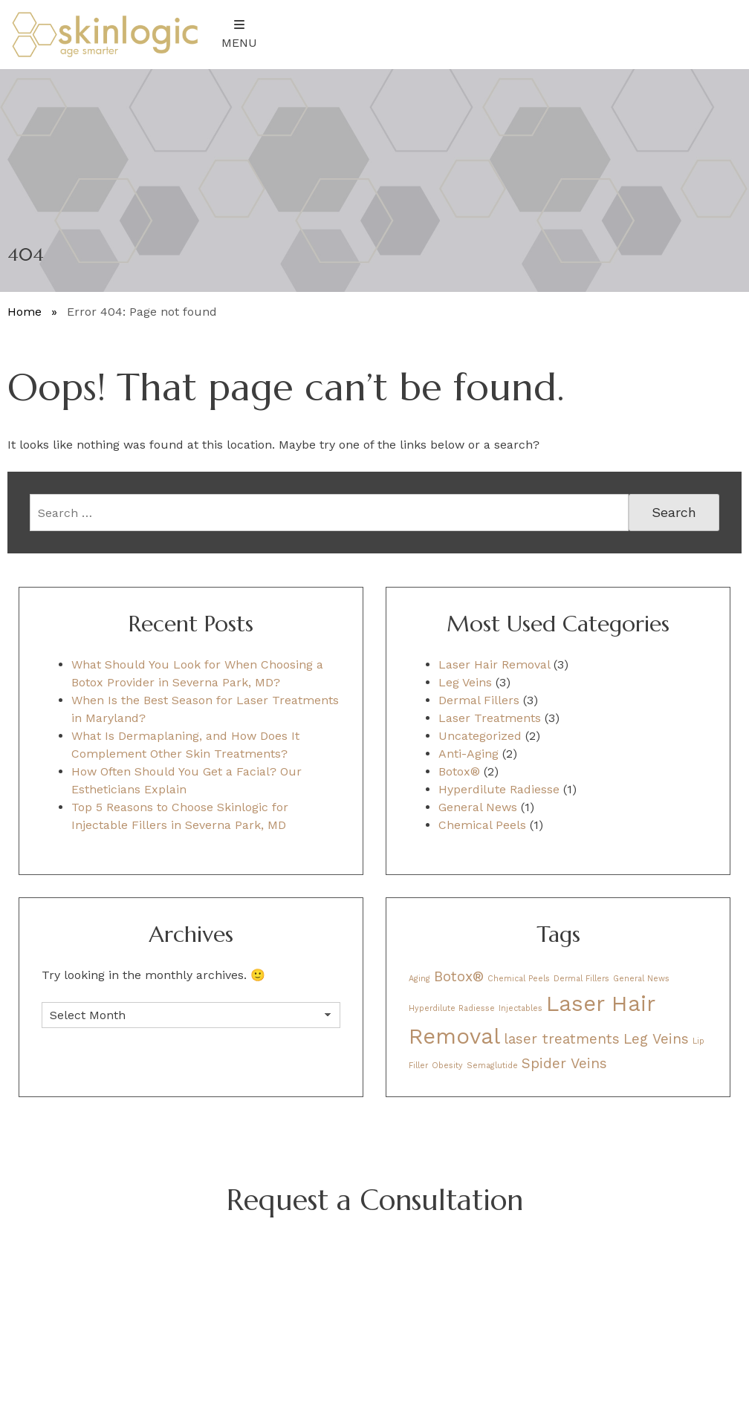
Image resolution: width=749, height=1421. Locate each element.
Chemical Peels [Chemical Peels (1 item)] (518, 978)
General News (477, 807)
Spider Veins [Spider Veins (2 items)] (564, 1063)
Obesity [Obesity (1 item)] (447, 1065)
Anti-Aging (468, 754)
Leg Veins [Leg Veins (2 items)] (656, 1038)
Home (24, 312)
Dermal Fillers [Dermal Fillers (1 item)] (581, 978)
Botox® (459, 771)
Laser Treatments (489, 718)
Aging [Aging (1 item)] (419, 978)
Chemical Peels (482, 825)
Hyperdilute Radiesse (499, 789)
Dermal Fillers (478, 700)
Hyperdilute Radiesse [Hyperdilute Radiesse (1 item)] (452, 1008)
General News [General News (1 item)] (641, 978)
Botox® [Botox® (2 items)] (459, 976)
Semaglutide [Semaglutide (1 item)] (492, 1065)
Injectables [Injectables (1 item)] (520, 1008)
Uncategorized (480, 736)
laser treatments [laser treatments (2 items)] (562, 1038)
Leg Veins (465, 682)
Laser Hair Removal (494, 664)
